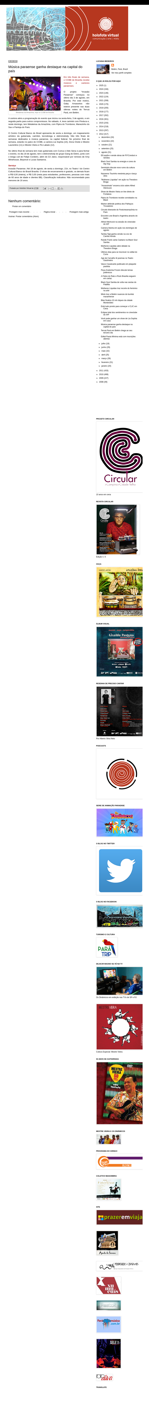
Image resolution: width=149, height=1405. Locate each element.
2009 (101, 378)
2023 (101, 93)
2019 (101, 108)
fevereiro (105, 362)
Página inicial (49, 212)
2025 (101, 85)
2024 (101, 89)
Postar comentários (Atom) (27, 216)
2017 (101, 115)
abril (103, 355)
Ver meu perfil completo (121, 73)
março (104, 358)
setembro (105, 148)
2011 (101, 370)
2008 (101, 382)
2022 (101, 97)
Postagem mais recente (19, 212)
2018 (101, 112)
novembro (106, 141)
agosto (104, 152)
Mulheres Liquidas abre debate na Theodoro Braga (115, 247)
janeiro (104, 366)
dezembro (106, 137)
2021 (101, 100)
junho (104, 347)
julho (103, 343)
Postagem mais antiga (79, 212)
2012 (101, 134)
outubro (104, 145)
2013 (101, 130)
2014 (101, 126)
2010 (101, 374)
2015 (101, 123)
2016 (101, 119)
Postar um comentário (21, 206)
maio (103, 351)
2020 (101, 104)
